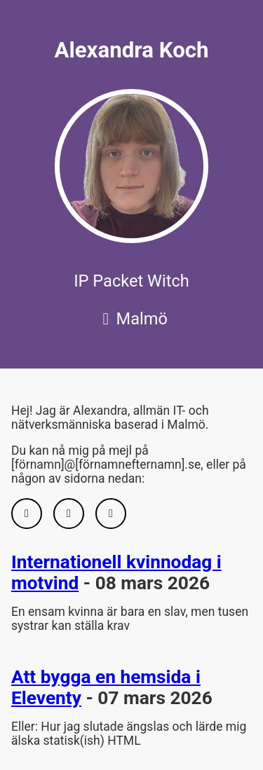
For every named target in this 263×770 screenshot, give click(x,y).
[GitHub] (26, 513)
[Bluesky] (110, 513)
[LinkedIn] (68, 513)
